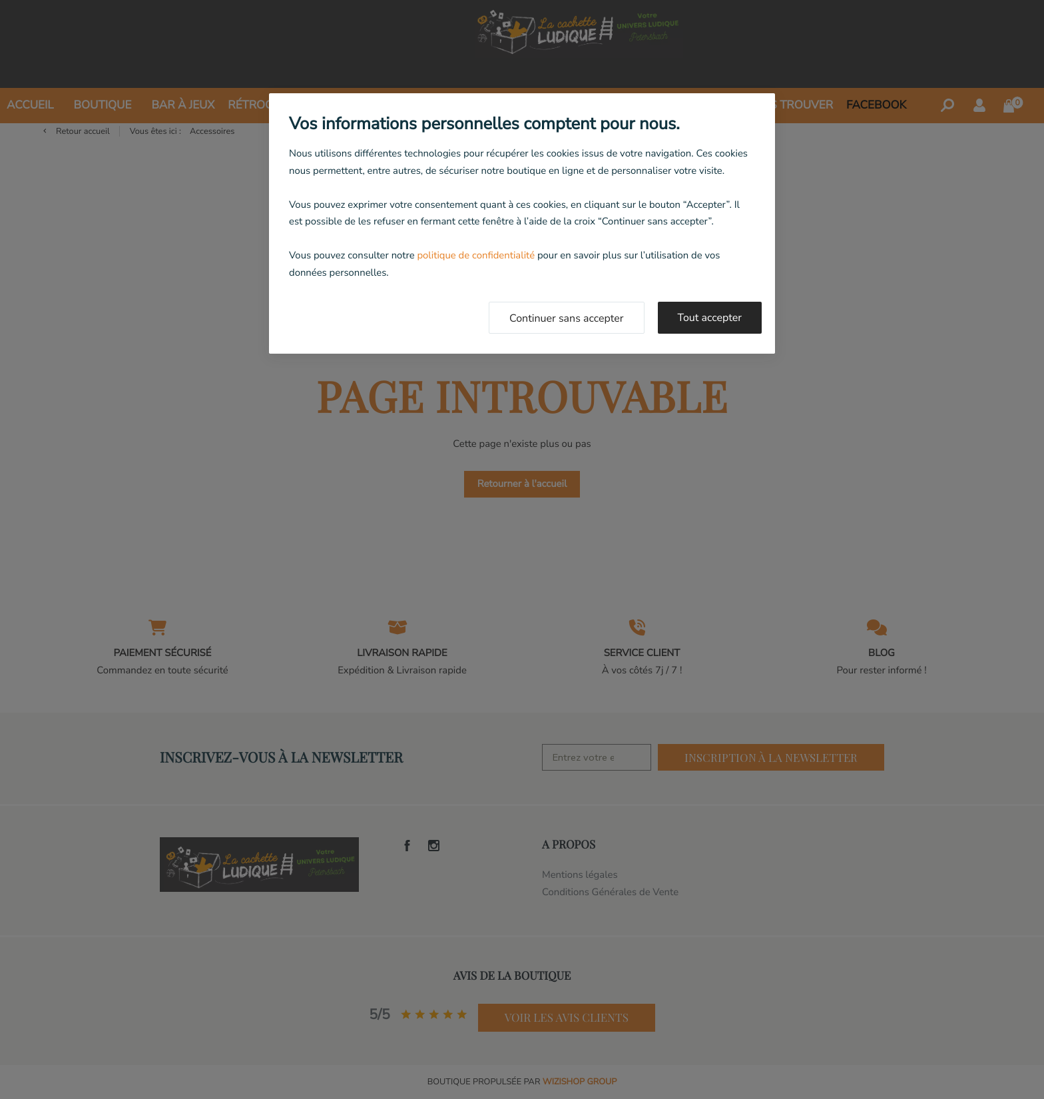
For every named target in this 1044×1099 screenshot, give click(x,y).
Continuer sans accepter (566, 318)
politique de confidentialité (476, 255)
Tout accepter (710, 317)
